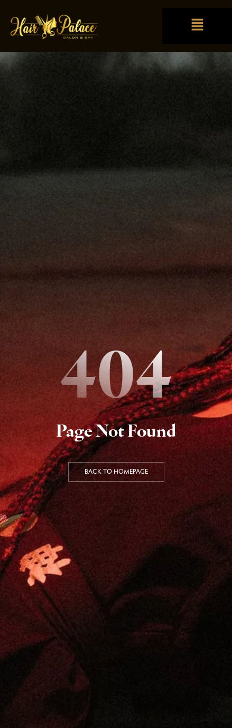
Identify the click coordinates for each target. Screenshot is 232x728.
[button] (197, 26)
